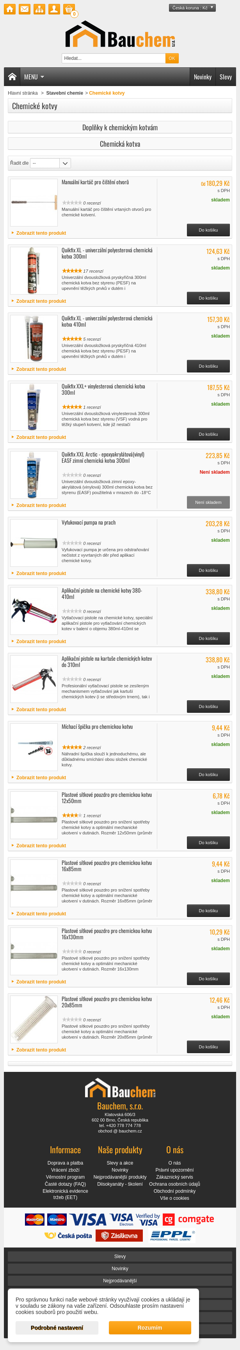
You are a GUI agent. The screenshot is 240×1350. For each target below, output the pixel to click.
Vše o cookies (174, 1198)
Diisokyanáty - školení (120, 1184)
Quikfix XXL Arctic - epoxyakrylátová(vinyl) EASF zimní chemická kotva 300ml (103, 457)
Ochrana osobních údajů (174, 1184)
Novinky (203, 76)
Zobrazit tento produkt (41, 233)
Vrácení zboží (65, 1170)
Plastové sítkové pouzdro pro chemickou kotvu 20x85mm (107, 1001)
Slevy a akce (120, 1163)
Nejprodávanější (120, 1280)
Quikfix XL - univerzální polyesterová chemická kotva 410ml (107, 321)
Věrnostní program (65, 1177)
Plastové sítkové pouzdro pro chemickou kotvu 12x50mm (107, 797)
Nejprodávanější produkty (119, 1177)
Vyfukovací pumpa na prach (89, 522)
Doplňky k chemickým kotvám (120, 127)
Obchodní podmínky (175, 1191)
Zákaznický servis (174, 1177)
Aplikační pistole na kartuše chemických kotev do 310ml (107, 661)
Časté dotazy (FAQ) (65, 1184)
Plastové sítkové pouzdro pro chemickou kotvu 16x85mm (107, 865)
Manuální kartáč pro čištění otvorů (95, 182)
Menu (34, 76)
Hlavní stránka (23, 93)
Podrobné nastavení (57, 1328)
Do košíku (208, 230)
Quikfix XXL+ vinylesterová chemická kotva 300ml (103, 389)
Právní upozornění (174, 1170)
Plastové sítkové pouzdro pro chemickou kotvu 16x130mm (107, 933)
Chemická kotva (120, 143)
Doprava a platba (65, 1163)
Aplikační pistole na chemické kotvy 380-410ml (102, 593)
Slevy (226, 76)
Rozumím (150, 1328)
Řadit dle (19, 163)
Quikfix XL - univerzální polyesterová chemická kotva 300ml (107, 253)
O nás (174, 1163)
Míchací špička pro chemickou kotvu (97, 726)
